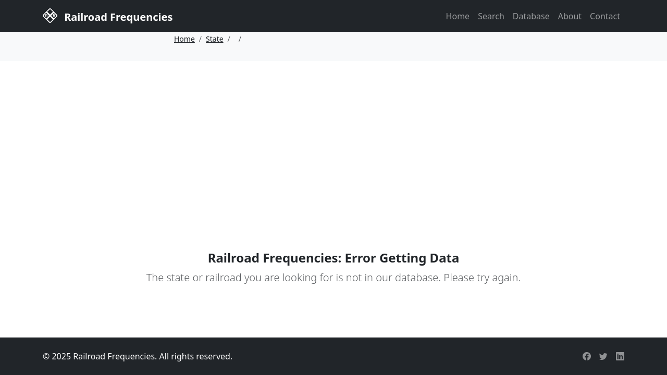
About (570, 16)
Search (491, 16)
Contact (605, 16)
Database (531, 16)
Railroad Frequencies (107, 15)
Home (458, 16)
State (215, 39)
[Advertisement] (333, 139)
